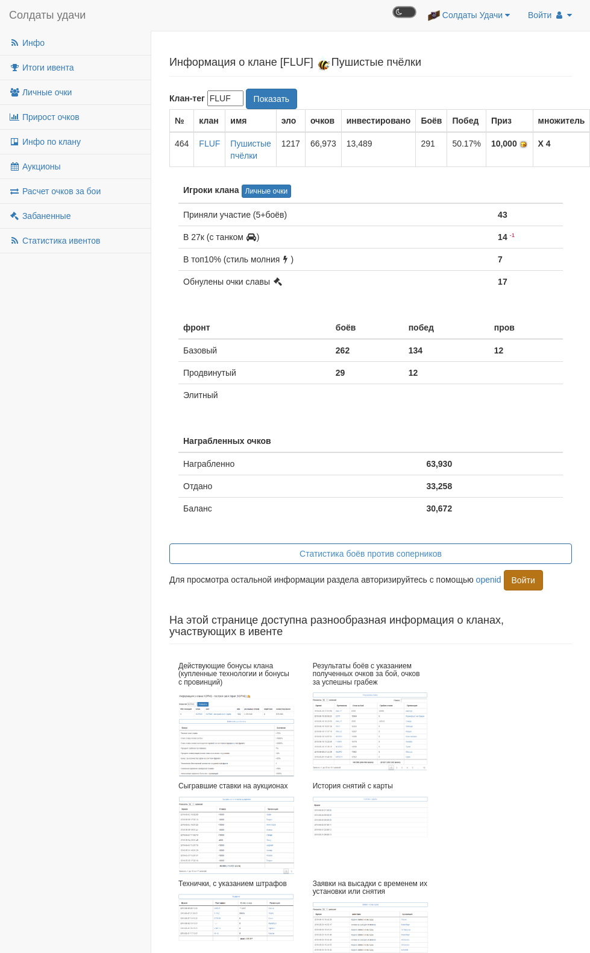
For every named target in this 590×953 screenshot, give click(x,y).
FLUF (209, 143)
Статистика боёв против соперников (371, 554)
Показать (272, 99)
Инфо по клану (45, 142)
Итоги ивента (41, 67)
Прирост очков (44, 117)
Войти (550, 15)
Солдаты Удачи (469, 16)
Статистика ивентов (54, 240)
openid (488, 579)
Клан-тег (187, 98)
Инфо (27, 43)
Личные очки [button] (266, 191)
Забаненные (40, 216)
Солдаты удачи (47, 15)
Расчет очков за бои (55, 191)
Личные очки (40, 92)
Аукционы (35, 166)
